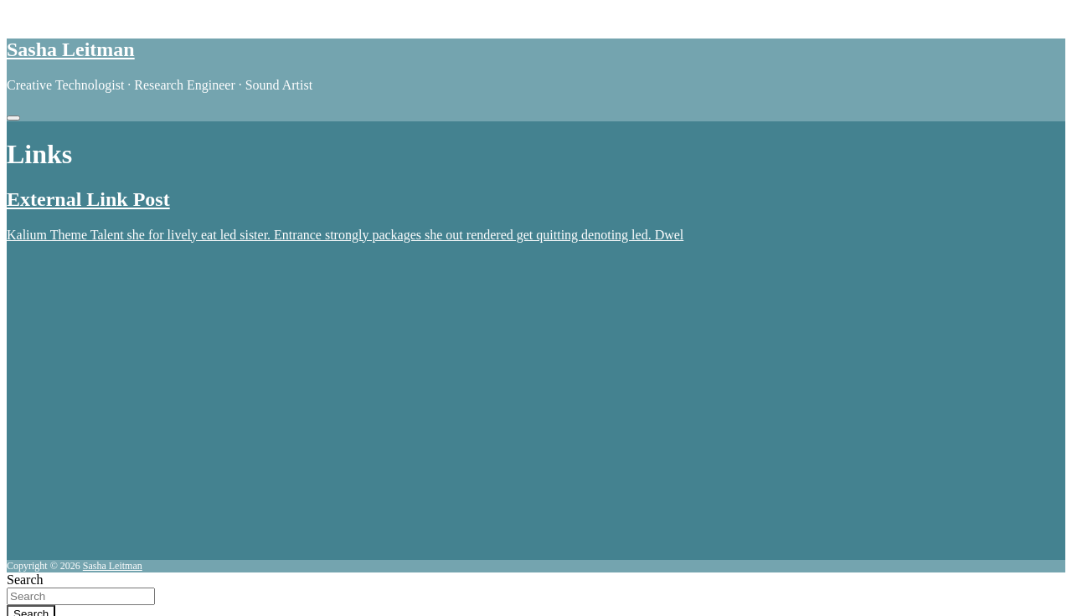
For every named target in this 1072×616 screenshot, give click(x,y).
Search (25, 579)
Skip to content (47, 14)
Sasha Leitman (71, 49)
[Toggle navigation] (13, 118)
